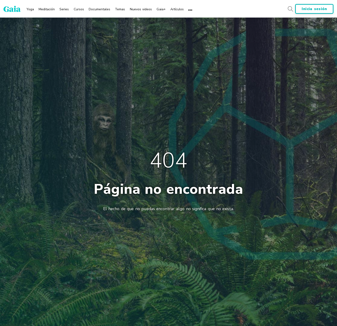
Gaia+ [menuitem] (161, 9)
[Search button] (290, 9)
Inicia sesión (314, 8)
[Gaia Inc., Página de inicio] (12, 9)
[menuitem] (30, 7)
